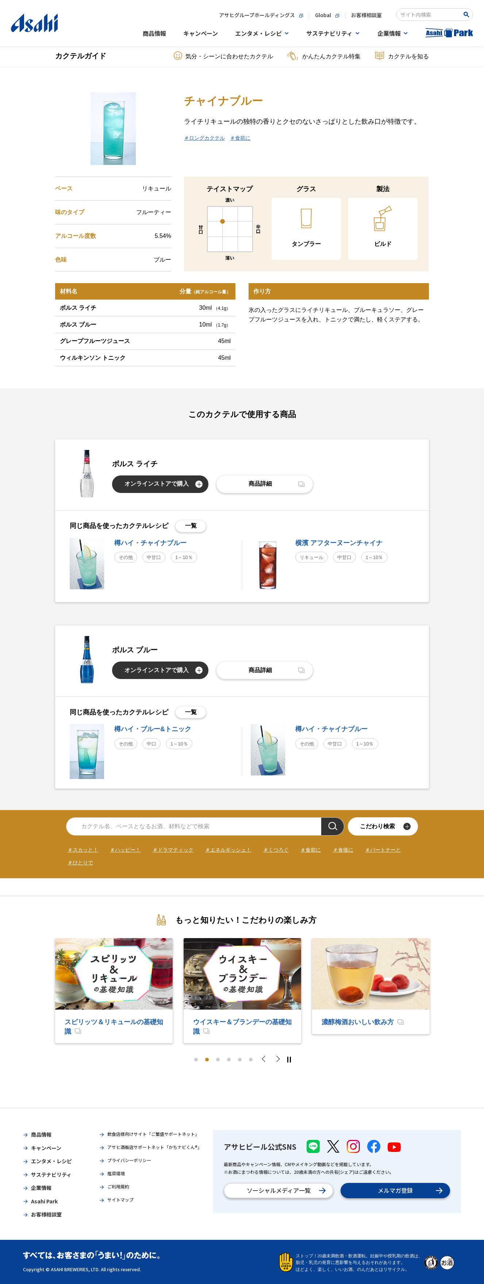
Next (277, 1059)
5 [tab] (240, 1059)
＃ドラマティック (173, 850)
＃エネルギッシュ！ (228, 850)
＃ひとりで (80, 862)
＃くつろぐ (276, 850)
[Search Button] (468, 14)
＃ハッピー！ (125, 850)
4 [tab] (229, 1059)
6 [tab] (251, 1059)
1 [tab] (196, 1059)
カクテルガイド (80, 56)
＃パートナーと (383, 850)
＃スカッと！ (83, 850)
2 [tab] (207, 1059)
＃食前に (240, 138)
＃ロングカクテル (204, 138)
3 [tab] (218, 1059)
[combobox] (430, 14)
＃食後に (343, 850)
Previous (266, 1059)
